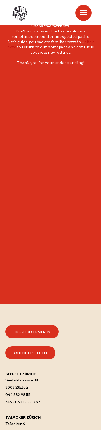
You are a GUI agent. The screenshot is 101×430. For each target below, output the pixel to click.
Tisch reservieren (32, 332)
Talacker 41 (16, 424)
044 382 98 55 (17, 394)
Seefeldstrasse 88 (21, 380)
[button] (83, 13)
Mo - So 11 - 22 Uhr (22, 402)
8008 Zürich (16, 387)
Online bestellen (30, 353)
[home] (29, 12)
